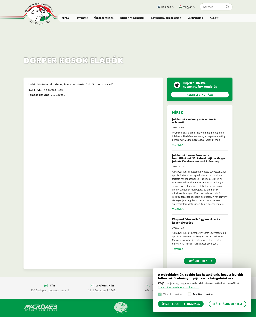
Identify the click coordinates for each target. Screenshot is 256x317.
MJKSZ (65, 17)
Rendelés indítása (200, 94)
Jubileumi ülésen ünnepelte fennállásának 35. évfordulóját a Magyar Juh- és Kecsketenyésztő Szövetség (199, 158)
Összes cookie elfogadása (181, 304)
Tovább (177, 145)
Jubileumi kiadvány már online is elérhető (194, 120)
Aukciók (214, 17)
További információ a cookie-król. (178, 287)
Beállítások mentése (227, 304)
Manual (120, 308)
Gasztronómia (195, 17)
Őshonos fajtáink (103, 17)
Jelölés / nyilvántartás (132, 17)
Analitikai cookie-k (203, 294)
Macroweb (41, 307)
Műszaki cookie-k (172, 294)
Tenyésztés (81, 17)
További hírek (197, 261)
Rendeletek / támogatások (166, 17)
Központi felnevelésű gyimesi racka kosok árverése (196, 221)
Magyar (187, 7)
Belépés (166, 7)
